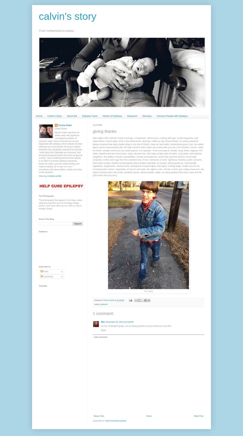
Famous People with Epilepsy (172, 116)
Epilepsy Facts (89, 116)
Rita (103, 322)
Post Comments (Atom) (115, 421)
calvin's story (68, 16)
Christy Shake (65, 125)
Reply (103, 330)
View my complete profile (50, 176)
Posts (44, 271)
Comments (47, 276)
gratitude (104, 304)
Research (132, 116)
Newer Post (99, 416)
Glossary (147, 116)
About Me (72, 116)
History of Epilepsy (112, 116)
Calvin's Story (54, 116)
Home (39, 116)
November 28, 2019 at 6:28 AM (119, 322)
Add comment (100, 337)
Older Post (198, 416)
